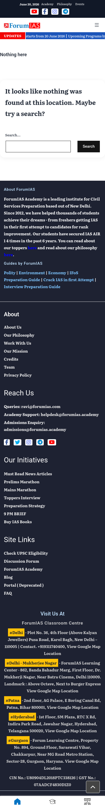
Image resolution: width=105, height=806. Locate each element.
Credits (11, 359)
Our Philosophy (19, 335)
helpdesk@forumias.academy (70, 414)
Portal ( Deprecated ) (24, 585)
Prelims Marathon (21, 482)
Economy (57, 273)
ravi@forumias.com (40, 406)
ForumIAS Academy (23, 569)
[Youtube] (52, 442)
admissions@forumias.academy (35, 429)
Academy (47, 4)
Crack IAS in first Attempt (68, 279)
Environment (32, 273)
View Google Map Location (52, 691)
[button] (93, 787)
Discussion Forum (21, 561)
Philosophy (64, 4)
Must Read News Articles (28, 474)
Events (79, 4)
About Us (12, 327)
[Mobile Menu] (96, 25)
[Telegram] (40, 442)
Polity (9, 273)
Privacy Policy (18, 375)
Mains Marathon (20, 490)
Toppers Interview (22, 498)
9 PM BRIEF (15, 514)
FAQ (8, 593)
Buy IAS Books (18, 522)
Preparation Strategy (24, 506)
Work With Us (17, 343)
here (32, 248)
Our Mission (16, 351)
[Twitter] (17, 442)
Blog (8, 577)
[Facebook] (7, 442)
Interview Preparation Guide (32, 286)
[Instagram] (28, 442)
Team (9, 367)
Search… (12, 134)
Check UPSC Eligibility (26, 553)
